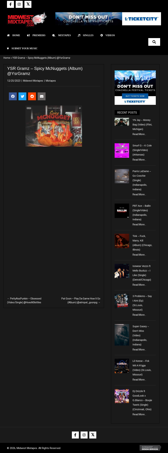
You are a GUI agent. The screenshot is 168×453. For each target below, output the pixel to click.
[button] (10, 4)
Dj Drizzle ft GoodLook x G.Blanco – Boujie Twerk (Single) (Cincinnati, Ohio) (142, 400)
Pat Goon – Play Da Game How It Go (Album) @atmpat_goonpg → (80, 300)
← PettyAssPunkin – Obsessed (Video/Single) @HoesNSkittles (24, 300)
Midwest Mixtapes (33, 80)
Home (6, 57)
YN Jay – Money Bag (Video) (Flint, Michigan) (142, 125)
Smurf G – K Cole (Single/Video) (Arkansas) (142, 150)
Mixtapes (51, 80)
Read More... (139, 134)
